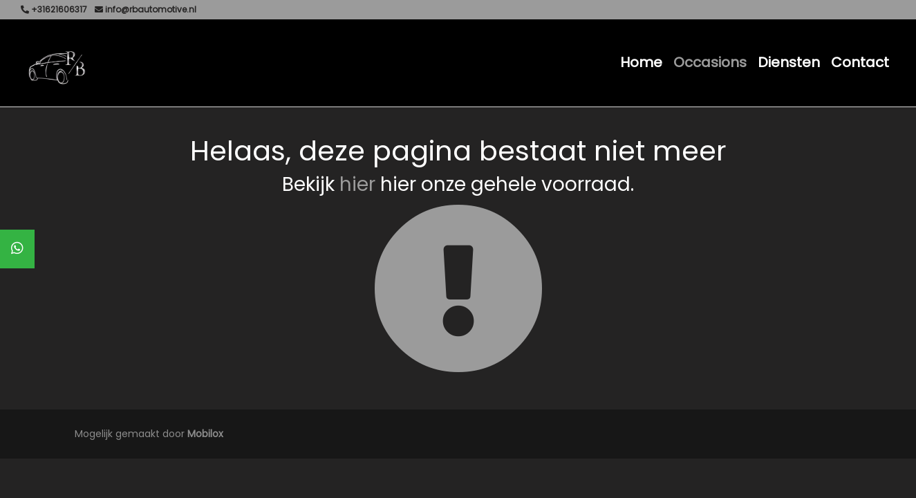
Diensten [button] (789, 62)
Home (641, 62)
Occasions (710, 62)
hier (357, 184)
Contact (860, 62)
